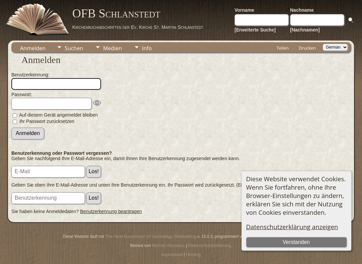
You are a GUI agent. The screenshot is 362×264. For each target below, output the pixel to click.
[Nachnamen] (305, 29)
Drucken (307, 48)
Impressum (172, 254)
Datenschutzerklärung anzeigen (292, 226)
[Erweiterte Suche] (255, 29)
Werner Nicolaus (168, 245)
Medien (112, 48)
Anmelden (33, 48)
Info (147, 48)
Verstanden (296, 242)
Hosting (193, 254)
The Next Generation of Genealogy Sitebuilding (150, 236)
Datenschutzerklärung (209, 245)
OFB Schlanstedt (116, 13)
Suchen (74, 48)
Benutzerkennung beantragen (111, 211)
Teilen (283, 48)
